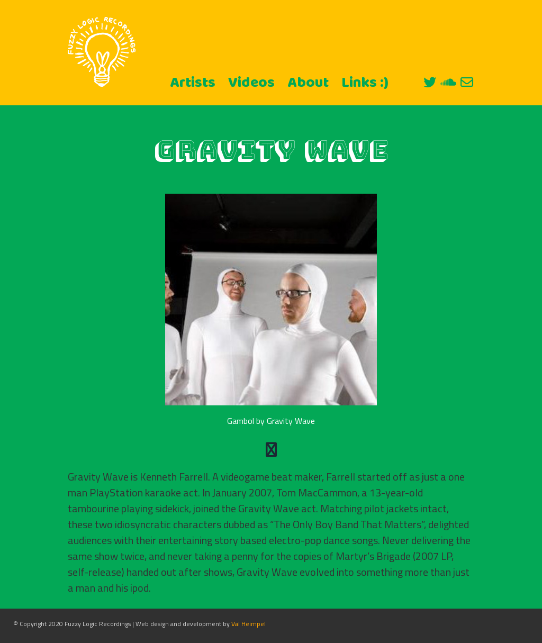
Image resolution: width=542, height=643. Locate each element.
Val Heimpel (248, 624)
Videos (251, 83)
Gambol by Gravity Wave (271, 420)
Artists (192, 83)
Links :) (365, 83)
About (308, 83)
